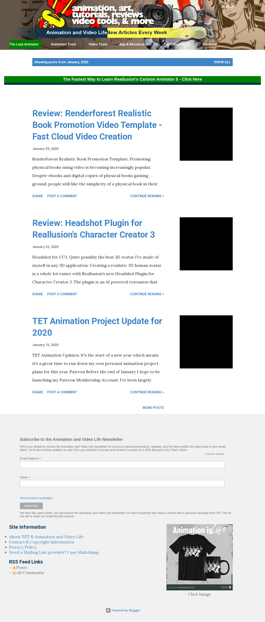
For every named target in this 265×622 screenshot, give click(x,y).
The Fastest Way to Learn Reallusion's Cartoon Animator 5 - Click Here (132, 79)
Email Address (30, 458)
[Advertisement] (104, 97)
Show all (222, 62)
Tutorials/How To (177, 44)
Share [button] (37, 196)
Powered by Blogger (123, 610)
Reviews (209, 44)
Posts (20, 567)
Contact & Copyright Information (41, 541)
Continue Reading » (147, 196)
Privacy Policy (23, 547)
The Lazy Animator (24, 44)
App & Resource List (135, 44)
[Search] (228, 6)
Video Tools (98, 44)
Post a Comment (62, 196)
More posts (153, 408)
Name (25, 477)
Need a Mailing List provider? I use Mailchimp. (54, 552)
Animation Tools (63, 44)
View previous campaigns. (36, 498)
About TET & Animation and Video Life (46, 536)
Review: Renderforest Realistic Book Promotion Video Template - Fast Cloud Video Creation (97, 125)
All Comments (28, 572)
